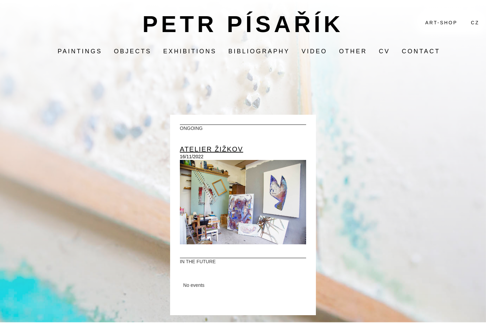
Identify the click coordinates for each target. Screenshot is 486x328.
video (314, 51)
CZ (475, 22)
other (353, 51)
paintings (80, 51)
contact (421, 51)
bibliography (259, 51)
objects (132, 51)
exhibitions (189, 51)
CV (384, 51)
